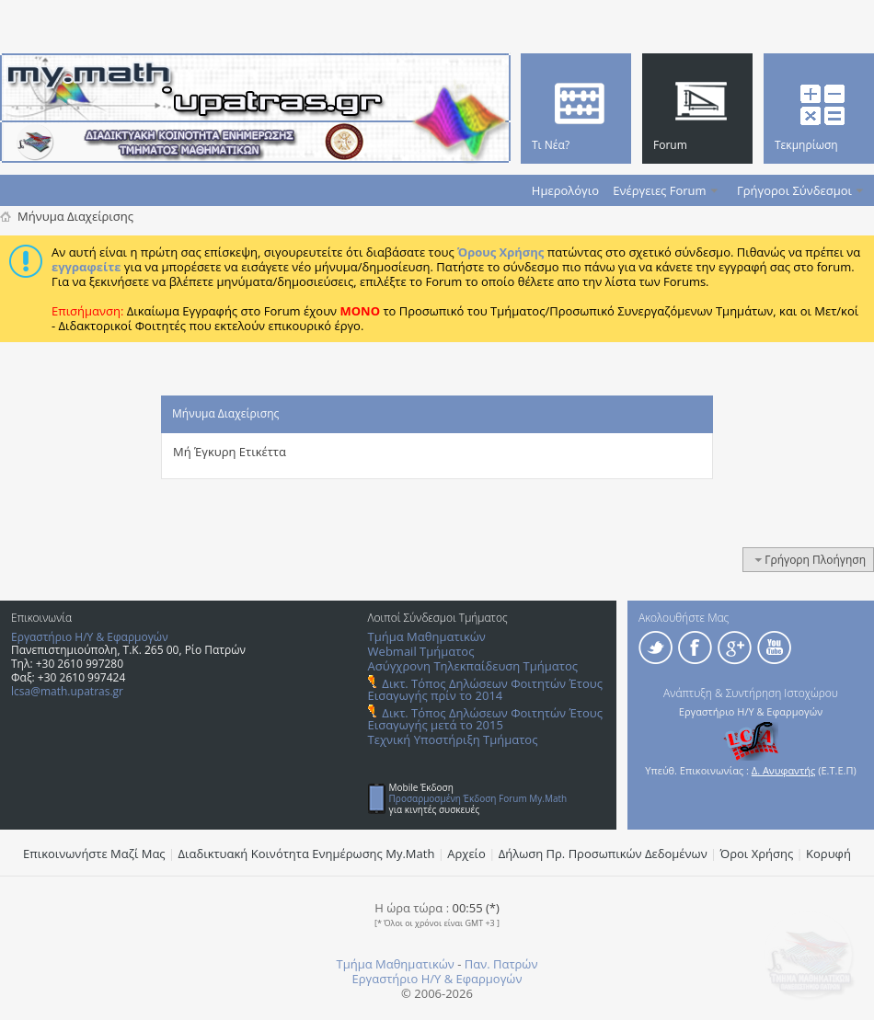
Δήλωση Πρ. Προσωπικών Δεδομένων (603, 853)
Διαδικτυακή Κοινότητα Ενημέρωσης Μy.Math (306, 853)
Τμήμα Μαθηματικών (427, 636)
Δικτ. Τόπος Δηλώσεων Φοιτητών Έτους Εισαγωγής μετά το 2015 (485, 719)
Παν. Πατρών (501, 964)
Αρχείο (466, 853)
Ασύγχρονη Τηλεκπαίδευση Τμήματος (473, 666)
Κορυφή (828, 853)
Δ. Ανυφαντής (784, 770)
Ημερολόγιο (565, 190)
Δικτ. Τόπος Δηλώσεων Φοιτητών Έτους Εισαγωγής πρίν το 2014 (485, 689)
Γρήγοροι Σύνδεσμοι (794, 190)
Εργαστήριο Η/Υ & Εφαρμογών (89, 637)
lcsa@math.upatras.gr (67, 691)
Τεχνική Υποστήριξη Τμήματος (453, 739)
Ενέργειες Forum (659, 190)
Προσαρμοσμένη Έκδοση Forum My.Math (478, 798)
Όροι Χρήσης (757, 853)
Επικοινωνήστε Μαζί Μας (94, 853)
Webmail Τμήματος (421, 651)
